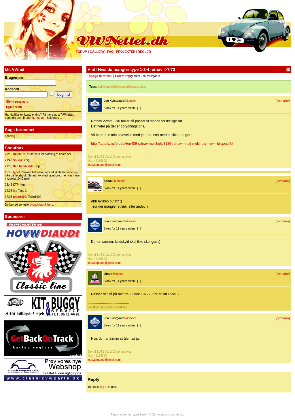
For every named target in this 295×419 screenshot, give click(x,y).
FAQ (110, 51)
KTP (16, 184)
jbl (14, 190)
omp (122, 86)
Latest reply (124, 76)
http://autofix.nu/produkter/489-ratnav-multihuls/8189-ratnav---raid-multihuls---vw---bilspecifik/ (162, 144)
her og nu (38, 117)
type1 (16, 172)
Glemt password (17, 101)
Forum (81, 51)
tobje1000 (19, 196)
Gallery (97, 51)
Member (130, 100)
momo (115, 86)
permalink (283, 100)
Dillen (17, 154)
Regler (144, 51)
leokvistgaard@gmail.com (104, 164)
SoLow (17, 160)
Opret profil (14, 107)
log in (103, 386)
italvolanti (104, 86)
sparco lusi (139, 86)
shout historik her (41, 204)
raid (128, 86)
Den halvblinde (23, 166)
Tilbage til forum (99, 76)
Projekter (125, 51)
